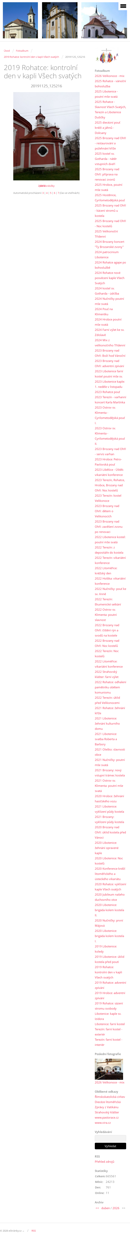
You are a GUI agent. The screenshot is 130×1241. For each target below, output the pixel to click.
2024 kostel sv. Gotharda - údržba (107, 290)
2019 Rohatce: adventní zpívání (110, 985)
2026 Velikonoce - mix (109, 76)
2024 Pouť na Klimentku (104, 311)
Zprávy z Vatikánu (106, 1107)
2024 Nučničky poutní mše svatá (109, 301)
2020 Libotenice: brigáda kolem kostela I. (109, 936)
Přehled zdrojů (104, 1161)
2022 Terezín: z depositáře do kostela (109, 549)
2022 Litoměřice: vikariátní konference (109, 663)
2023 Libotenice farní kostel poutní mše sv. (109, 373)
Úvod (7, 50)
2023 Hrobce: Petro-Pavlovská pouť (108, 461)
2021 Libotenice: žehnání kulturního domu (107, 723)
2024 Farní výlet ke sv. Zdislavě (109, 332)
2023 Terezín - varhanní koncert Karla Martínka (110, 399)
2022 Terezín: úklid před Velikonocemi (107, 700)
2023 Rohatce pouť (107, 392)
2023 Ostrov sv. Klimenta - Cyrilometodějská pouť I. (110, 415)
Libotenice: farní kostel (110, 1024)
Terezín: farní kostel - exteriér (108, 1031)
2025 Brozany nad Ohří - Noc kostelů (110, 223)
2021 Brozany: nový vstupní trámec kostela (110, 772)
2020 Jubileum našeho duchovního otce (110, 897)
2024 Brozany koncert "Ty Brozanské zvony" (109, 244)
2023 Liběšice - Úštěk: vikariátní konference (109, 472)
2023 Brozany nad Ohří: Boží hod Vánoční (110, 353)
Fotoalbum (22, 50)
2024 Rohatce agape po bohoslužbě (110, 264)
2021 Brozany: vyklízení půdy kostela (109, 819)
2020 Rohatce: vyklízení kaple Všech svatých (110, 886)
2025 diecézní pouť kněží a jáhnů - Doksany (107, 128)
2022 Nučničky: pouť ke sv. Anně (110, 591)
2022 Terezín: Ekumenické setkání (108, 601)
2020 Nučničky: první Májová (109, 922)
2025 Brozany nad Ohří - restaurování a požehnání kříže (110, 143)
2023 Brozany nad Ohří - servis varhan (110, 451)
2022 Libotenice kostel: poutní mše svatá (110, 539)
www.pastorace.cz (107, 1117)
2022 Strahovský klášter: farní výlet (106, 674)
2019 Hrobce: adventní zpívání (110, 995)
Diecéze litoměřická (108, 1102)
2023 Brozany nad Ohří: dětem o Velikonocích (107, 511)
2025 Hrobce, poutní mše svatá (108, 187)
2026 (115, 1208)
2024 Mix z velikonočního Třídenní (110, 342)
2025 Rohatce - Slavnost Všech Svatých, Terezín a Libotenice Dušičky (110, 109)
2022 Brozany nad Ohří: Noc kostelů (107, 643)
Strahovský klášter (107, 1112)
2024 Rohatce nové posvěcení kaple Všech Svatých (109, 278)
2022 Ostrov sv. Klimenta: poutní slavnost (106, 615)
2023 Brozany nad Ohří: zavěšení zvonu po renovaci (108, 526)
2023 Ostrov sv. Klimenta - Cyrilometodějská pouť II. (110, 436)
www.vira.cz (103, 1123)
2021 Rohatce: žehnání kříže (110, 710)
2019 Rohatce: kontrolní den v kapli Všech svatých (31, 57)
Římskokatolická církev (110, 1097)
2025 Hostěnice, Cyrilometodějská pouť (110, 197)
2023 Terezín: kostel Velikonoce (108, 498)
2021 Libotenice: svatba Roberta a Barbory (106, 739)
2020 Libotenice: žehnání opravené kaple (106, 848)
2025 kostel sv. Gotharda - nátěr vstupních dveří (106, 159)
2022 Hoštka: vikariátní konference (110, 580)
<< (97, 1208)
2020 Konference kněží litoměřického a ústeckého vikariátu (110, 874)
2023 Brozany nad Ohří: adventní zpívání (109, 363)
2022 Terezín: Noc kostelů (107, 653)
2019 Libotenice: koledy (106, 948)
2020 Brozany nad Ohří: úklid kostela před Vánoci (110, 832)
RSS (34, 1230)
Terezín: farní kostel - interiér (108, 1042)
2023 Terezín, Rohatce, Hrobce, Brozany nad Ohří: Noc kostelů (110, 485)
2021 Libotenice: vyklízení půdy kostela (109, 808)
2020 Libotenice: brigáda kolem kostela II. (109, 910)
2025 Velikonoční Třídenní (106, 233)
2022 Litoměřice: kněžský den (106, 570)
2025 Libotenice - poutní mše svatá (106, 93)
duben (105, 1208)
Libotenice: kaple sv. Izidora (108, 1016)
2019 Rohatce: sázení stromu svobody (109, 1005)
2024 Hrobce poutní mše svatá (108, 321)
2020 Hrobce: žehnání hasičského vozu (109, 798)
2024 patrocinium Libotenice (107, 254)
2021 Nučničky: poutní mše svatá (110, 762)
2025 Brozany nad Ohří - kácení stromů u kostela (110, 210)
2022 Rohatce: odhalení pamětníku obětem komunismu (110, 687)
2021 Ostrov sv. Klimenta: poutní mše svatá (109, 786)
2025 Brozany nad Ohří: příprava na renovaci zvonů (107, 174)
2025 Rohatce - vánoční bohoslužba (110, 83)
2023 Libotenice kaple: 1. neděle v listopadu (110, 384)
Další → (44, 185)
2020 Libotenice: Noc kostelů (109, 860)
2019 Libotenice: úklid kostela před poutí (109, 959)
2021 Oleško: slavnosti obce (110, 751)
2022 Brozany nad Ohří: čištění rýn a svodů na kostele (107, 630)
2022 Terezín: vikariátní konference (110, 560)
